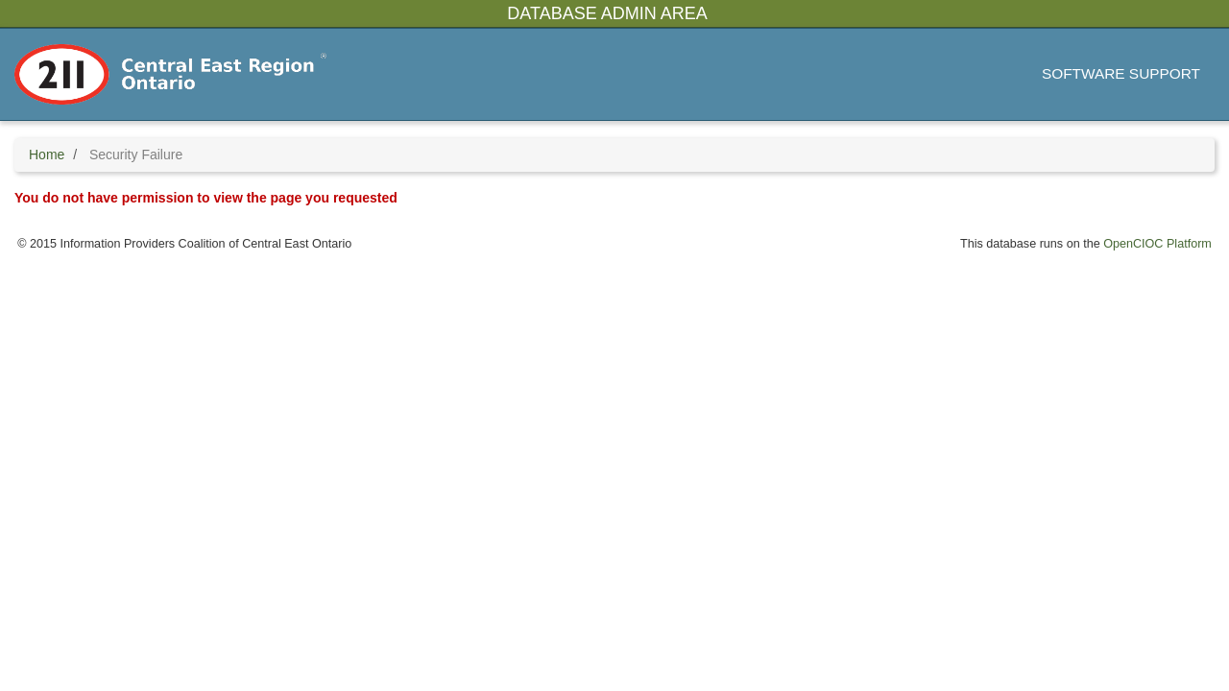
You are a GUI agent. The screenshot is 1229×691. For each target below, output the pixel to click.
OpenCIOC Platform (1157, 243)
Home (46, 154)
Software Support (1121, 73)
